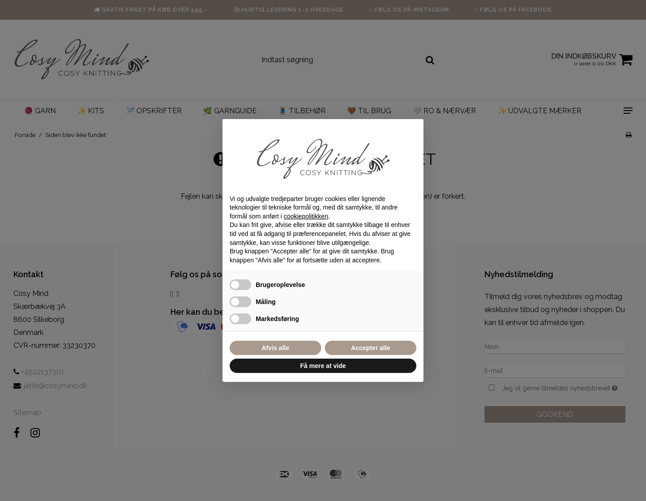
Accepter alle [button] (370, 347)
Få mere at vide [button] (323, 365)
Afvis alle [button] (275, 347)
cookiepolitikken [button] (306, 216)
